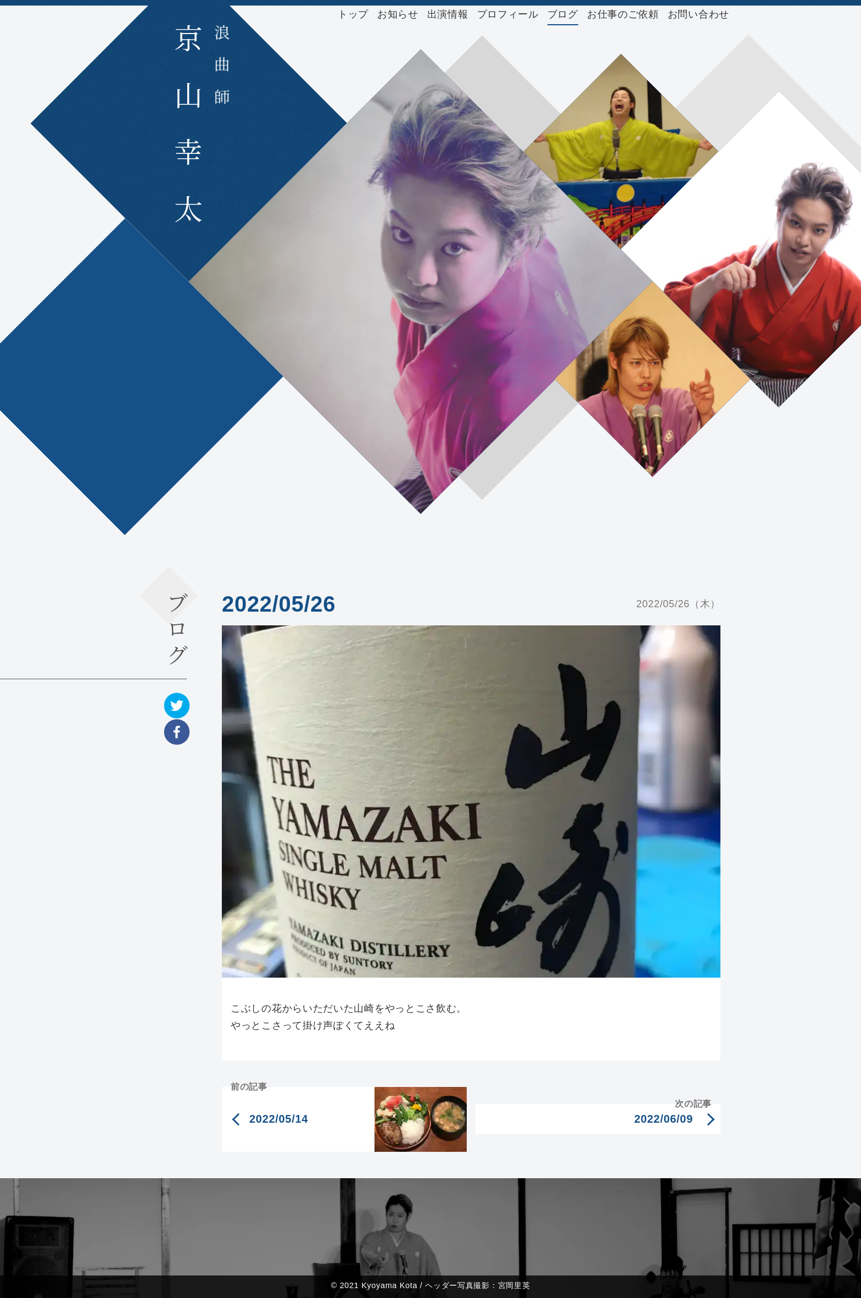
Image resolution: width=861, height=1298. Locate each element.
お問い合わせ (698, 14)
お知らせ (397, 14)
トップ (353, 14)
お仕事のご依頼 (623, 14)
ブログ (562, 14)
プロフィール (508, 14)
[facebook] (177, 732)
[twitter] (177, 705)
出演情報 (447, 14)
